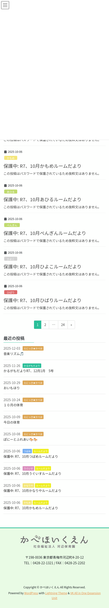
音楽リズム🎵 (13, 353)
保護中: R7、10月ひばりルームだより (42, 300)
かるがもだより (32, 365)
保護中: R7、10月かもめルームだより (42, 165)
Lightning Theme (56, 593)
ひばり (11, 292)
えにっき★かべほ (33, 348)
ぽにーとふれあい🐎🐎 (20, 439)
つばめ (27, 451)
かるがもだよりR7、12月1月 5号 (28, 370)
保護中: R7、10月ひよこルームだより (42, 266)
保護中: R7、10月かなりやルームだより (32, 490)
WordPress (31, 593)
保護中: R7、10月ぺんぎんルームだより (44, 233)
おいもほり (11, 387)
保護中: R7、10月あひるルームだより (42, 199)
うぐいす (28, 468)
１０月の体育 (13, 405)
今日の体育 (11, 422)
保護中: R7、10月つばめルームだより (30, 456)
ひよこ (11, 259)
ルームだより (41, 451)
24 (63, 325)
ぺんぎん (12, 225)
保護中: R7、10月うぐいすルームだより (32, 473)
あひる (11, 192)
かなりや (28, 485)
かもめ (11, 158)
